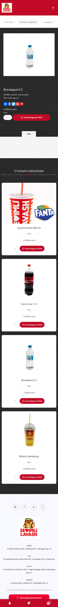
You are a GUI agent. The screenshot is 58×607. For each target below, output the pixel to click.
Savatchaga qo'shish (33, 117)
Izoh (29, 134)
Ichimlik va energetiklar (28, 22)
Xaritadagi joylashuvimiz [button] (29, 598)
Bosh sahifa (9, 22)
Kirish (9, 603)
